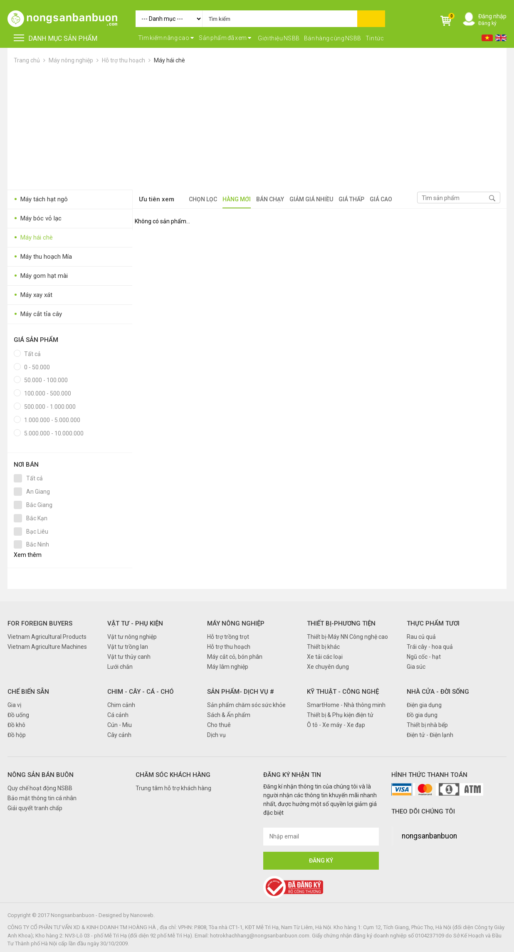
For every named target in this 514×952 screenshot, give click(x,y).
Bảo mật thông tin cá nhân (42, 798)
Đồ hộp (16, 735)
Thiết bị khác (323, 646)
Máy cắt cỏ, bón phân (234, 656)
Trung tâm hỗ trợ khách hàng (173, 788)
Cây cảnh (119, 735)
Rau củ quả (421, 636)
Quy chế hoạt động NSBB (39, 788)
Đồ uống (18, 715)
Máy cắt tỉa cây (38, 314)
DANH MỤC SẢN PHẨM (55, 38)
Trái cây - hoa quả (430, 646)
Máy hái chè (169, 60)
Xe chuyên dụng (328, 666)
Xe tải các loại (325, 656)
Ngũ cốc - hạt (424, 656)
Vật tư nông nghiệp (132, 636)
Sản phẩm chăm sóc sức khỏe (246, 705)
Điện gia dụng (424, 705)
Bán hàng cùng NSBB (332, 38)
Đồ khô (16, 725)
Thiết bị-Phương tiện (341, 623)
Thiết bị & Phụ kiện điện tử (340, 715)
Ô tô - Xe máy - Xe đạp (336, 725)
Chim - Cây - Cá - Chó (140, 691)
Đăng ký (487, 23)
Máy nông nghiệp (71, 60)
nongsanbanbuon (429, 836)
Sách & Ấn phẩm (228, 715)
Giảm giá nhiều (311, 199)
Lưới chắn (120, 666)
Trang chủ (27, 60)
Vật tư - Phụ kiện (135, 623)
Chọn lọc (203, 199)
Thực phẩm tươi (433, 623)
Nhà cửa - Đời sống (438, 691)
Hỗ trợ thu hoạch (123, 60)
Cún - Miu (119, 725)
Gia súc (416, 666)
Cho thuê (219, 725)
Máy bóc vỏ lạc (38, 218)
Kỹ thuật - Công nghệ (343, 691)
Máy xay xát (33, 295)
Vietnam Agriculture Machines (47, 646)
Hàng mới (236, 199)
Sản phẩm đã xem (225, 38)
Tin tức (375, 38)
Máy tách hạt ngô (41, 199)
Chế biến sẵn (28, 691)
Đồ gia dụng (422, 715)
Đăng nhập (492, 16)
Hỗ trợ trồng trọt (228, 636)
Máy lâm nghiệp (227, 666)
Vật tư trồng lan (127, 646)
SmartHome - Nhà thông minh (346, 705)
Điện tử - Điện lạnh (430, 735)
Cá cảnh (117, 715)
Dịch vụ (216, 735)
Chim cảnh (121, 705)
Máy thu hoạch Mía (43, 256)
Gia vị (14, 705)
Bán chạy (270, 199)
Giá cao (381, 199)
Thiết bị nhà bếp (427, 725)
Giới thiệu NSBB (279, 38)
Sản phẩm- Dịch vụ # (240, 691)
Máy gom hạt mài (41, 276)
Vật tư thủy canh (129, 656)
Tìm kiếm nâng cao (166, 38)
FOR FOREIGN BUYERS (39, 623)
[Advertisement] (257, 127)
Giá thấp (351, 199)
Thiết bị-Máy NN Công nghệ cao (347, 636)
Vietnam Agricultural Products (46, 636)
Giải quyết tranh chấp (34, 808)
